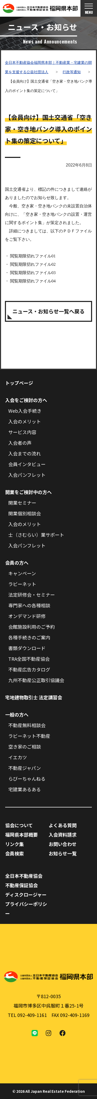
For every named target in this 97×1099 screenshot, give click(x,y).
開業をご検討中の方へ (28, 492)
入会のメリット (24, 421)
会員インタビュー (27, 464)
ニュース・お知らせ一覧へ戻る (48, 311)
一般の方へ (16, 714)
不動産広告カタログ (29, 669)
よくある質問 (63, 825)
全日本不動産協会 (23, 875)
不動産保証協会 (21, 885)
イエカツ (17, 757)
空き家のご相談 (24, 746)
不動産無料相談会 (27, 725)
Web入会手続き (24, 410)
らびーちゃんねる (27, 778)
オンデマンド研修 (27, 616)
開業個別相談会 (24, 513)
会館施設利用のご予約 (31, 626)
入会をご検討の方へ (26, 400)
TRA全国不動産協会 (29, 658)
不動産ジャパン (24, 767)
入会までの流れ (24, 453)
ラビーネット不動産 (29, 735)
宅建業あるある (24, 789)
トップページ (19, 382)
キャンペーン (22, 573)
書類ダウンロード (27, 648)
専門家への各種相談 (29, 605)
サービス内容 (22, 432)
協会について (19, 825)
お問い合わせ (63, 844)
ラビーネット (22, 584)
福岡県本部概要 (21, 834)
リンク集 (14, 844)
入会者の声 (20, 442)
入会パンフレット (27, 474)
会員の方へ (16, 562)
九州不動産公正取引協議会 (36, 680)
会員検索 (14, 853)
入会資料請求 (63, 834)
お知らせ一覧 (63, 853)
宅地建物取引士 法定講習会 (33, 697)
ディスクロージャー (26, 894)
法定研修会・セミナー (31, 594)
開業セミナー (22, 502)
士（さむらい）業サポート (36, 534)
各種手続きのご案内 (29, 637)
